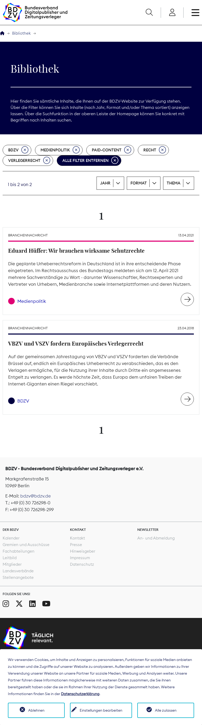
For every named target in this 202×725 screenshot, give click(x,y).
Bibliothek (21, 33)
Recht (154, 150)
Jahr (105, 183)
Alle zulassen (165, 710)
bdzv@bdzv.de (35, 496)
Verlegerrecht (29, 160)
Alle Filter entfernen (90, 160)
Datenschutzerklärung (80, 693)
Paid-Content (111, 150)
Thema (173, 183)
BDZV (18, 150)
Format (138, 183)
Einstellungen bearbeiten (101, 710)
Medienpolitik (60, 150)
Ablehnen (36, 710)
